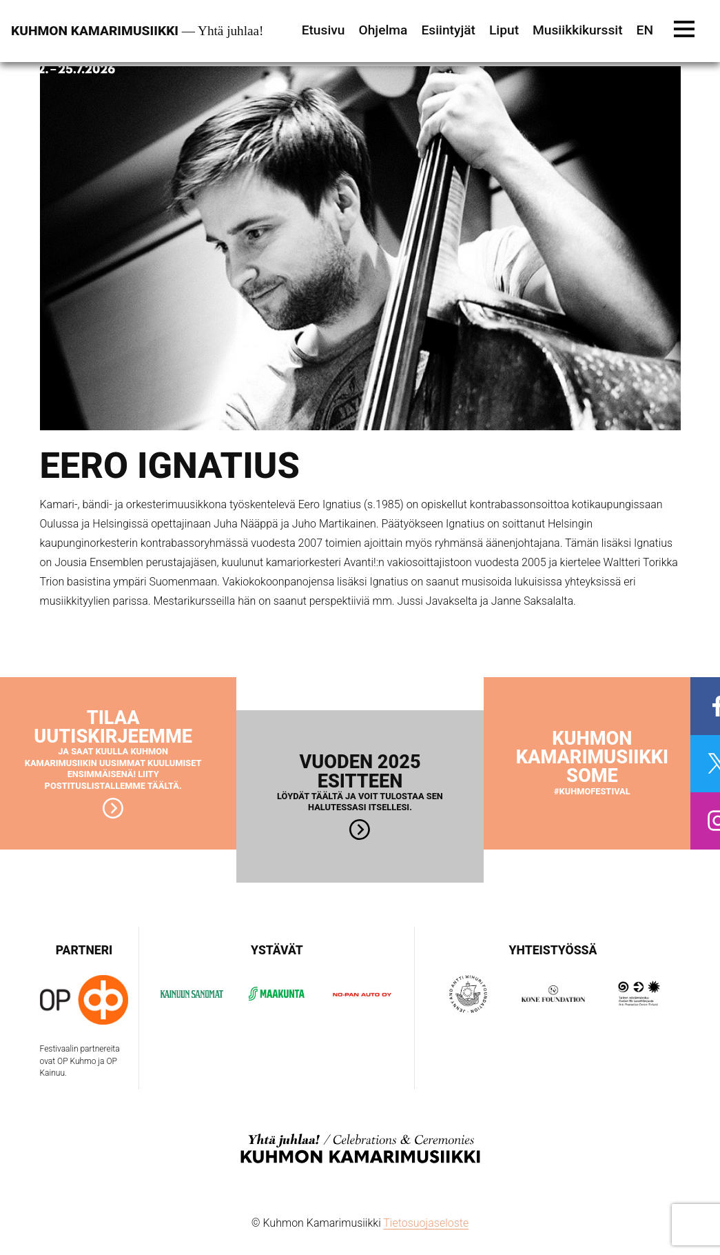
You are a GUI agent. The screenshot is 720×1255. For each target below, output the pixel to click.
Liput (504, 30)
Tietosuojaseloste (426, 1222)
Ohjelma (382, 30)
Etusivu (323, 30)
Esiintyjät (448, 30)
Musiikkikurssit (578, 30)
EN (645, 30)
